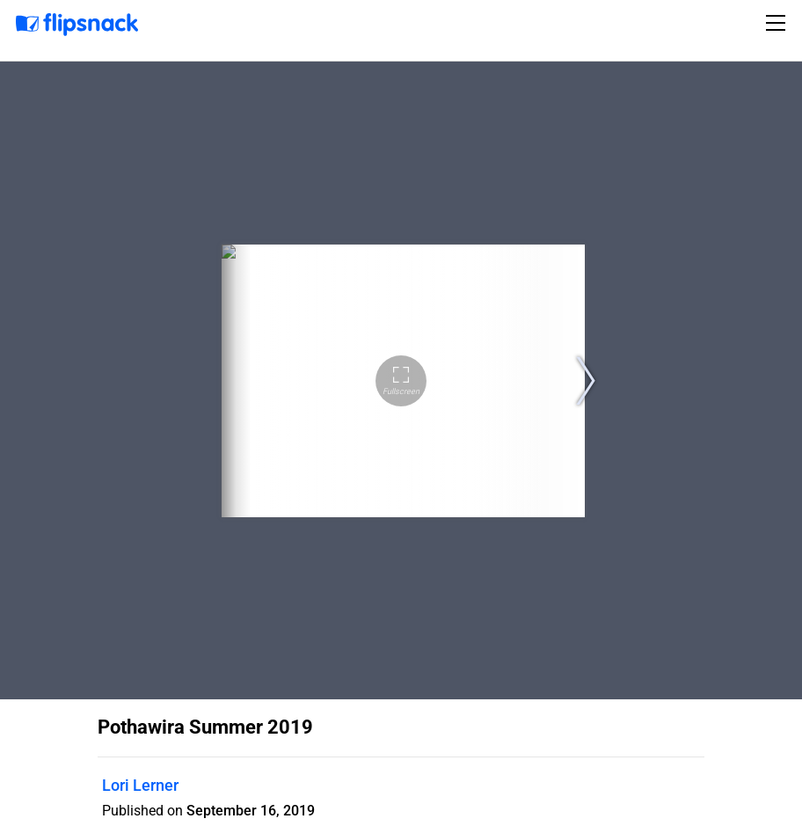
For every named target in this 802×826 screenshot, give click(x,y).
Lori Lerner (140, 785)
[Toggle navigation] (778, 23)
